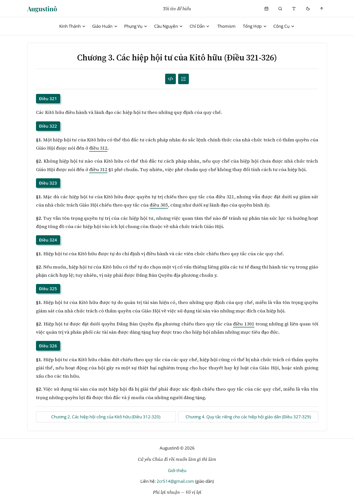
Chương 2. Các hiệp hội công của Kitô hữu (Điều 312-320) (105, 417)
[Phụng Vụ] (266, 8)
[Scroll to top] (321, 8)
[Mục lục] (183, 79)
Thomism (226, 26)
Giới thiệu (177, 470)
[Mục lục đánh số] (170, 79)
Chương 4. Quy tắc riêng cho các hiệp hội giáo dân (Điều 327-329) (248, 417)
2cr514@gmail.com (175, 481)
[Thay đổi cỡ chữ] (294, 8)
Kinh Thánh (72, 26)
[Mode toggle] (308, 8)
